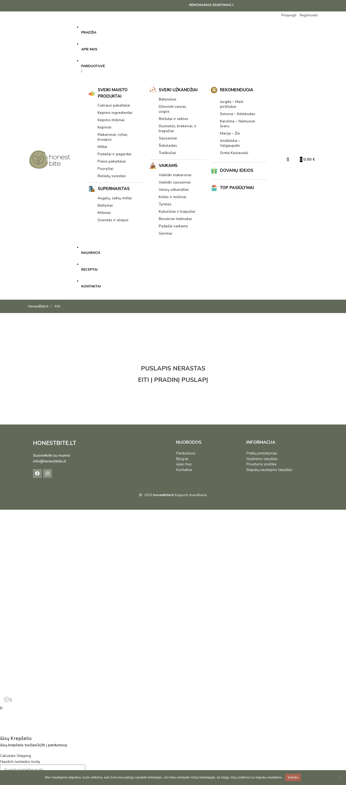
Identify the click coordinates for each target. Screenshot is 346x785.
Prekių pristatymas (261, 453)
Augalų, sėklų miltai (115, 198)
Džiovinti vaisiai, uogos (173, 109)
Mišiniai (104, 212)
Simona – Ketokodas (237, 113)
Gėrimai (165, 233)
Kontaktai (184, 469)
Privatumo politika (261, 464)
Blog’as (182, 458)
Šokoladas (168, 145)
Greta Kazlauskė (234, 152)
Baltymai (105, 205)
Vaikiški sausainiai (175, 182)
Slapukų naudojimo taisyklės (269, 469)
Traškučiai (167, 152)
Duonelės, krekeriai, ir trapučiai (178, 128)
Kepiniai (104, 127)
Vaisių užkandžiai (174, 189)
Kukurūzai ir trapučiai (177, 211)
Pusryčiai (105, 168)
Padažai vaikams (173, 226)
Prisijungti (288, 15)
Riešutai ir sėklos (173, 118)
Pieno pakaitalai (112, 161)
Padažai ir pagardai (114, 154)
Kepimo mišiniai (111, 120)
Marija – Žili (230, 133)
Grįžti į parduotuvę (51, 745)
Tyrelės (165, 204)
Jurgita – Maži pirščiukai (231, 104)
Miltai (102, 146)
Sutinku (292, 777)
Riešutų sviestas (112, 176)
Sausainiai (168, 138)
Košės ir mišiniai (172, 196)
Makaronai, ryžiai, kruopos (113, 137)
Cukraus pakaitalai (114, 105)
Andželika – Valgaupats (230, 143)
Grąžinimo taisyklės (262, 458)
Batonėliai (167, 99)
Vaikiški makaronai (175, 175)
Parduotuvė (185, 453)
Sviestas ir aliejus (113, 220)
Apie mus (184, 464)
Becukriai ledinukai (175, 218)
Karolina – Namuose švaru (237, 124)
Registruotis (309, 15)
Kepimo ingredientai (115, 112)
